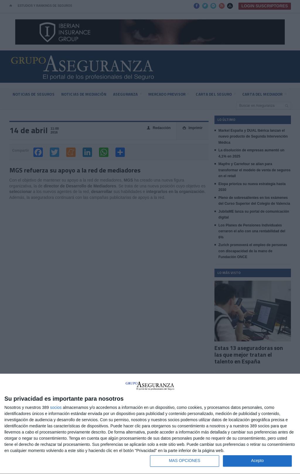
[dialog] (150, 424)
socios (56, 407)
